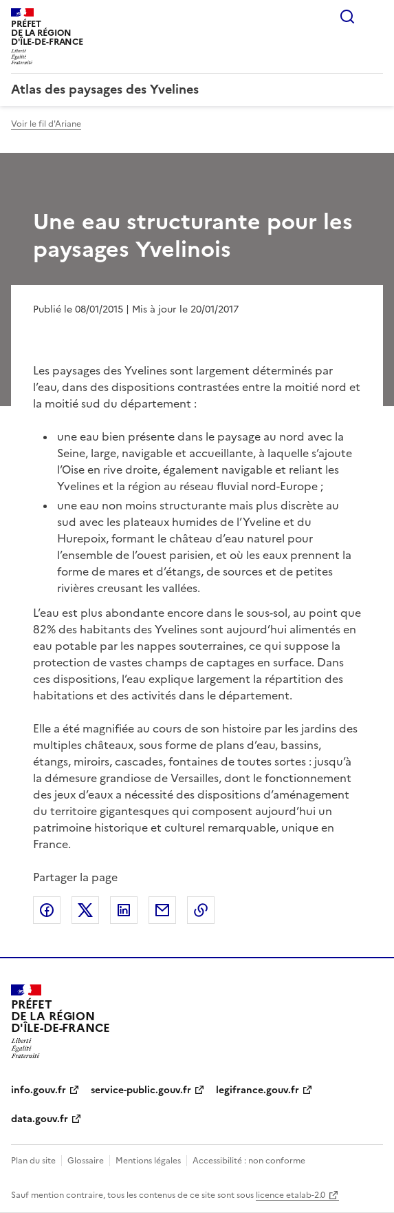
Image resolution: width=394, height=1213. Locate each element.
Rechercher (347, 16)
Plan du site (33, 1160)
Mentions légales (148, 1160)
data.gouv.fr (39, 1119)
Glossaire (85, 1160)
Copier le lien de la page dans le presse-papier (201, 910)
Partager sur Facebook (47, 910)
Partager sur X (85, 910)
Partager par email (162, 910)
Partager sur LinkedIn (124, 910)
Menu (374, 16)
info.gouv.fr (38, 1090)
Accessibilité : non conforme (249, 1160)
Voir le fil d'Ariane (46, 124)
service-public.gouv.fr (141, 1090)
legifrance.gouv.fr (257, 1090)
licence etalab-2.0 (290, 1195)
